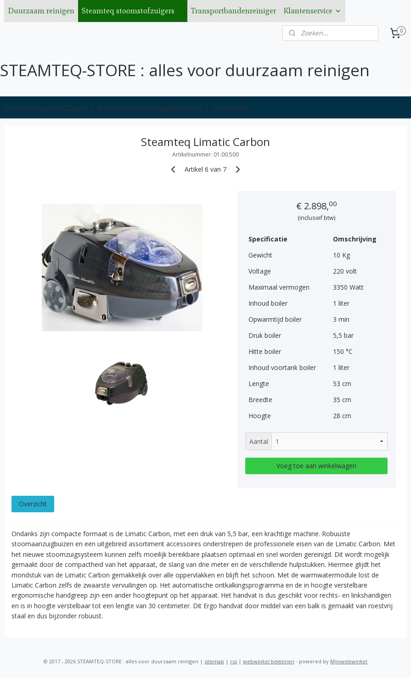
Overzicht (33, 503)
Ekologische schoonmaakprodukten (150, 107)
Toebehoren (230, 107)
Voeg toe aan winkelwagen (316, 465)
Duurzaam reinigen (41, 10)
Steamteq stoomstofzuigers (133, 10)
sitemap (214, 661)
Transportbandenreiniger (233, 10)
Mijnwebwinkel (348, 661)
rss (233, 661)
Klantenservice (312, 10)
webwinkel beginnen (268, 661)
